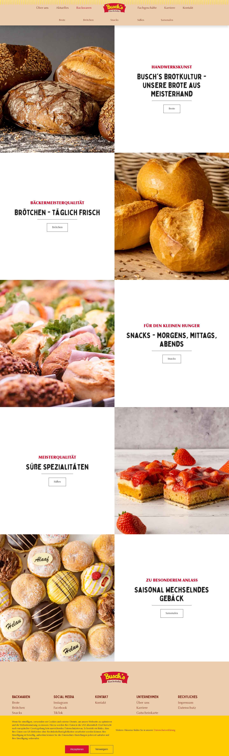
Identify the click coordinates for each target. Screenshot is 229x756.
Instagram (61, 702)
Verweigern (101, 749)
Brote (62, 20)
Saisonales (167, 20)
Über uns (42, 8)
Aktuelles (62, 8)
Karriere (169, 8)
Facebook (60, 708)
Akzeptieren (77, 749)
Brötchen (88, 20)
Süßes (140, 20)
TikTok (58, 713)
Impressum (185, 702)
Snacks (114, 20)
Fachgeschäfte (147, 8)
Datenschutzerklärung (164, 730)
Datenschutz (187, 708)
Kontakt (188, 8)
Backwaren (83, 8)
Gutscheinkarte (147, 713)
